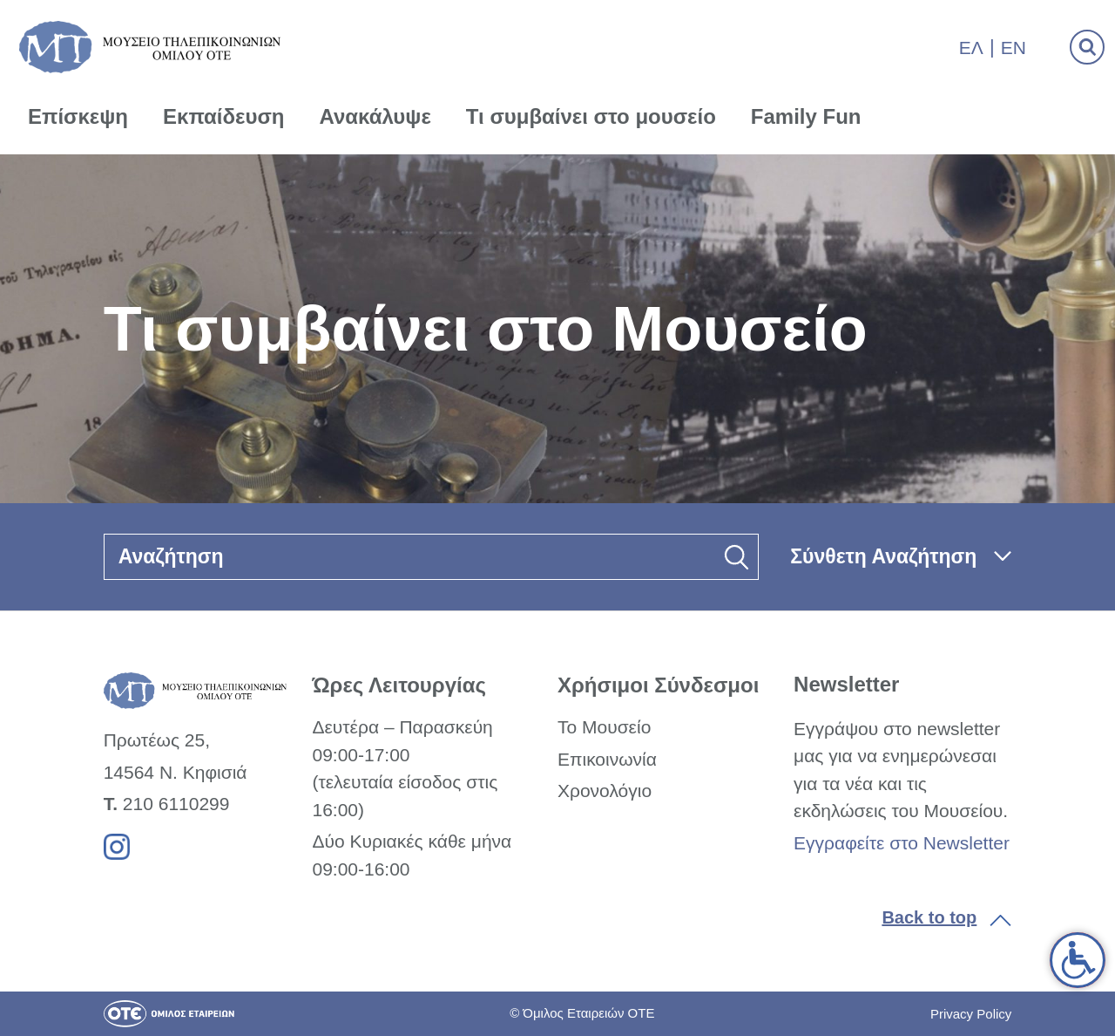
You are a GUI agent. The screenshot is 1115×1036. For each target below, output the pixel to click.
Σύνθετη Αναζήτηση (883, 556)
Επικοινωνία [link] (607, 759)
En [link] (1013, 47)
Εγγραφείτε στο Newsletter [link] (902, 843)
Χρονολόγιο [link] (605, 790)
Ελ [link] (971, 47)
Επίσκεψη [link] (78, 116)
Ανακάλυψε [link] (375, 116)
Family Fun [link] (806, 116)
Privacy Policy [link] (970, 1013)
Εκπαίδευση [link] (224, 116)
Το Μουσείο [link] (604, 727)
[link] (1077, 960)
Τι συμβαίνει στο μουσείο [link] (591, 116)
